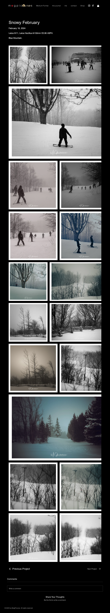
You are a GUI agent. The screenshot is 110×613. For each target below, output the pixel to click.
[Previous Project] (19, 568)
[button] (98, 5)
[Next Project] (94, 569)
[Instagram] (89, 5)
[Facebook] (93, 5)
